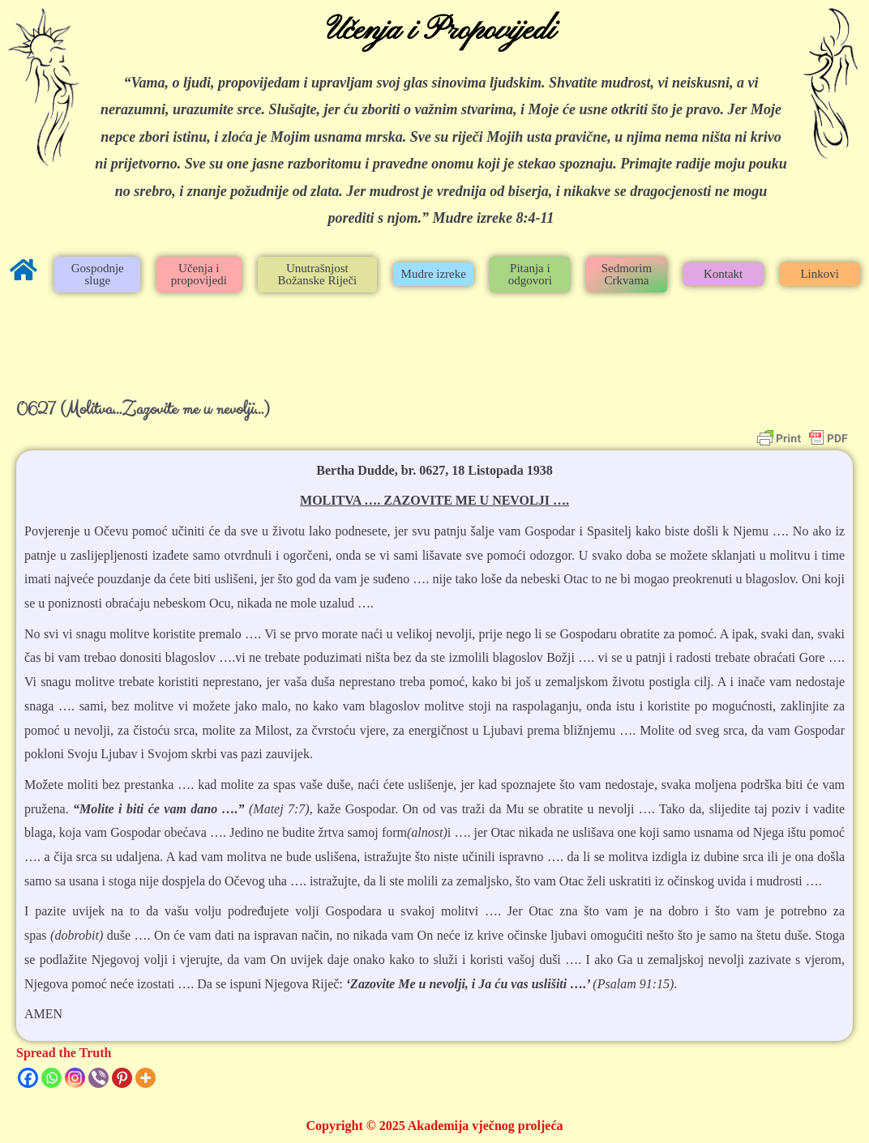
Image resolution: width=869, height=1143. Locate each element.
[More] (145, 1078)
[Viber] (98, 1078)
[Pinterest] (122, 1078)
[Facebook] (28, 1078)
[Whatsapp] (51, 1078)
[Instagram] (75, 1078)
